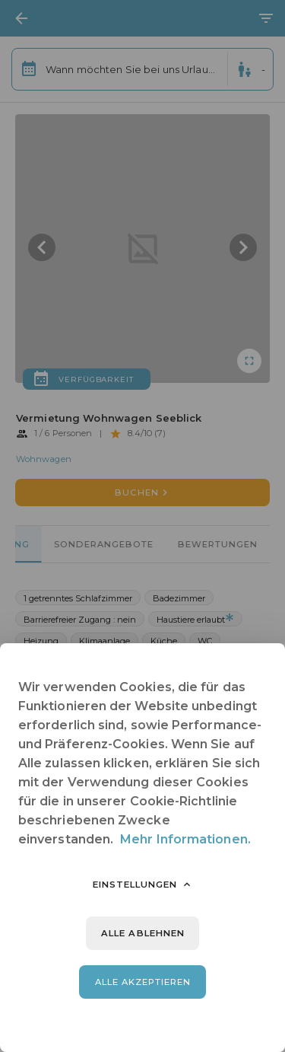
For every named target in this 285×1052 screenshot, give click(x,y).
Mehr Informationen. (185, 839)
